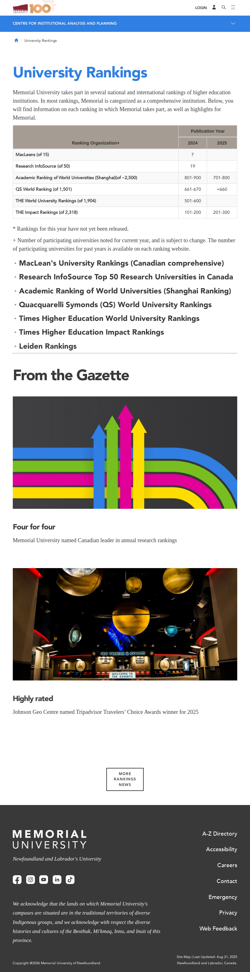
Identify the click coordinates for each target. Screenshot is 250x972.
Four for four (34, 526)
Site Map (184, 957)
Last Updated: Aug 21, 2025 (215, 957)
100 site (44, 8)
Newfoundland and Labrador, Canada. (207, 963)
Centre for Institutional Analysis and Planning (65, 23)
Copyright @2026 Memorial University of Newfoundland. (57, 963)
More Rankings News (125, 779)
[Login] (201, 8)
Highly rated (33, 698)
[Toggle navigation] (233, 8)
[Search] (224, 8)
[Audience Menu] (214, 8)
